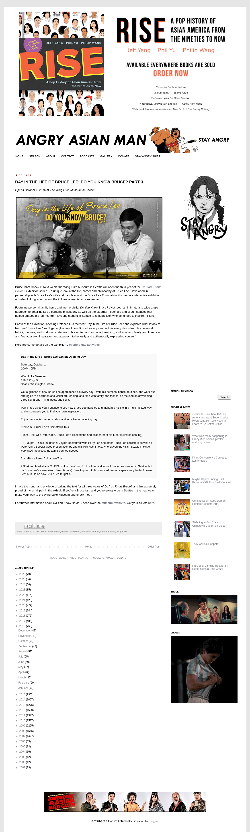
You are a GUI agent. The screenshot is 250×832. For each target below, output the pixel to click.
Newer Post (23, 546)
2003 (22, 757)
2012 (22, 710)
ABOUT (50, 156)
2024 (22, 584)
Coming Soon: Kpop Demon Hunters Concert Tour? (208, 502)
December (24, 630)
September (25, 646)
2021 (22, 600)
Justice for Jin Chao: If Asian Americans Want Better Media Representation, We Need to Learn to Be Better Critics (210, 419)
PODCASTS (87, 156)
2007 (22, 736)
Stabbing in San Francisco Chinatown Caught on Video (208, 524)
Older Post (154, 546)
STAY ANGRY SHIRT (147, 156)
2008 (22, 731)
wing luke (122, 531)
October (23, 641)
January (23, 688)
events (65, 531)
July (21, 656)
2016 (22, 626)
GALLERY (106, 156)
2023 (22, 589)
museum (85, 531)
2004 (22, 751)
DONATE (123, 156)
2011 (22, 715)
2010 (22, 720)
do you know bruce (50, 531)
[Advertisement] (204, 315)
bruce (36, 531)
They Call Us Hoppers (205, 544)
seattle (95, 531)
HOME (19, 156)
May (21, 667)
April (21, 672)
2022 (22, 595)
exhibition (75, 531)
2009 (22, 725)
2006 (22, 741)
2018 (22, 615)
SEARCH (34, 156)
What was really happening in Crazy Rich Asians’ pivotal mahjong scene (209, 439)
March (22, 677)
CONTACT (67, 156)
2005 (22, 746)
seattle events (107, 531)
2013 (22, 704)
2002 (22, 762)
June (21, 662)
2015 (22, 694)
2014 (22, 699)
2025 (22, 579)
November (24, 635)
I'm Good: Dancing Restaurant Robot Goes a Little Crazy (210, 567)
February (24, 682)
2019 (22, 610)
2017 (22, 621)
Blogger (153, 821)
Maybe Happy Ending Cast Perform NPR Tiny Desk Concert (211, 481)
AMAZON (110, 558)
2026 (22, 574)
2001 (22, 767)
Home (88, 546)
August (22, 651)
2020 (22, 605)
